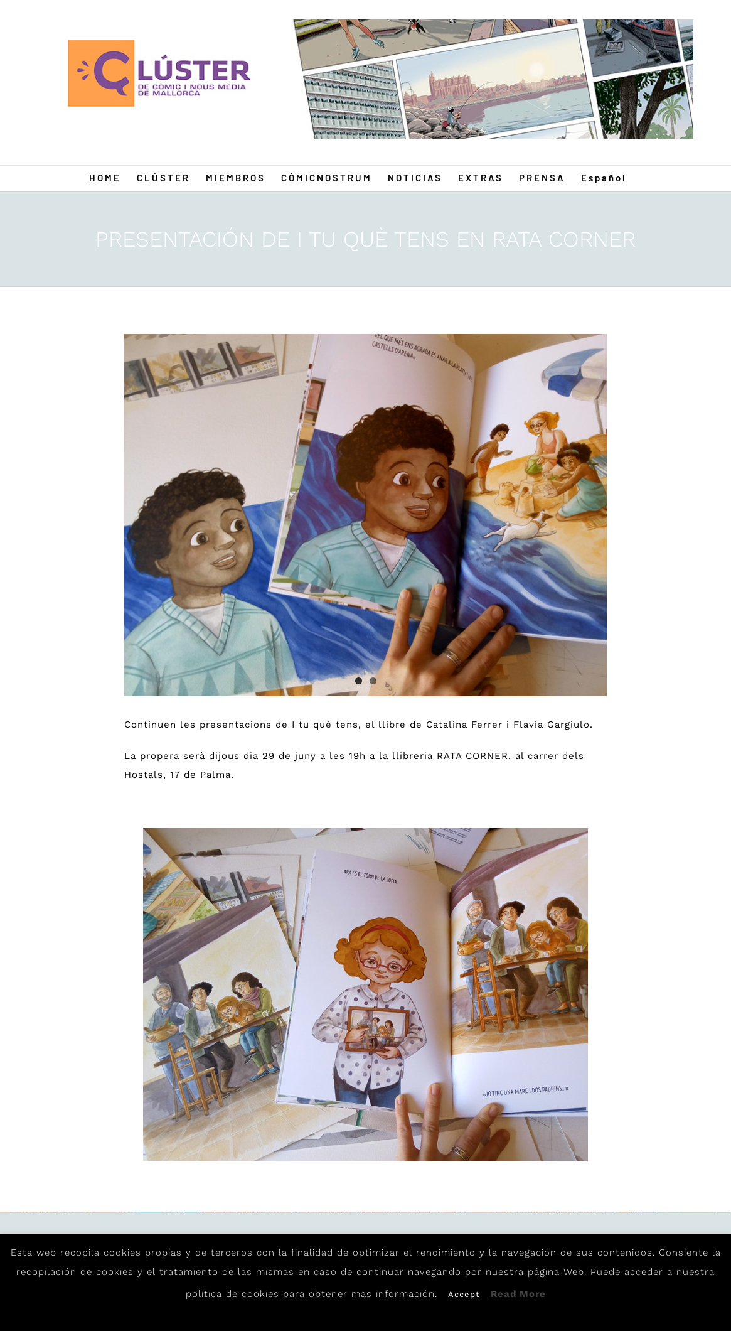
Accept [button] (463, 1294)
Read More (518, 1294)
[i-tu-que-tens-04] (365, 515)
